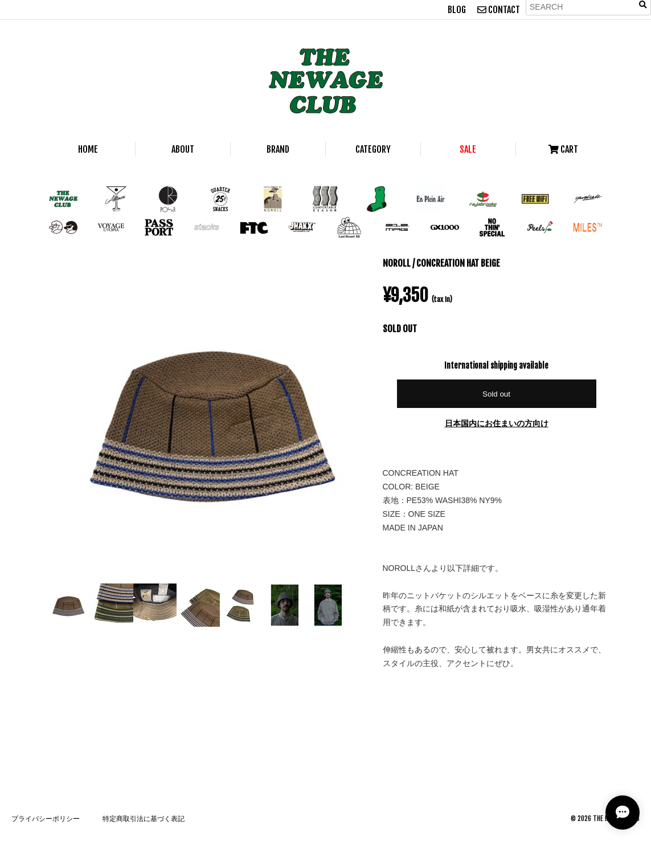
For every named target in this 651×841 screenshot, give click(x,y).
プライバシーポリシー (45, 818)
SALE (468, 149)
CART (563, 149)
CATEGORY (373, 149)
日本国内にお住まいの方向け (496, 423)
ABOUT (182, 149)
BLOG (457, 9)
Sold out (496, 394)
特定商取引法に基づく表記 (144, 818)
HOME (88, 149)
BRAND (278, 149)
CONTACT (498, 9)
